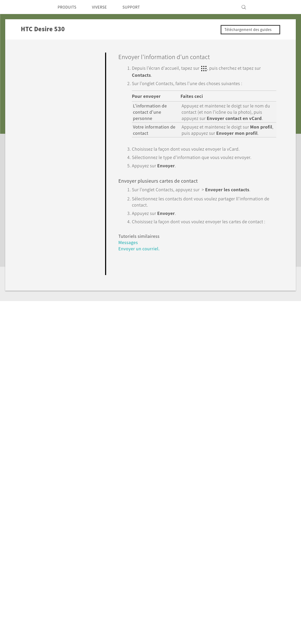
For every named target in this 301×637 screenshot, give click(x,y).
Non (265, 298)
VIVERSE (104, 7)
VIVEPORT (91, 568)
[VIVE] (264, 7)
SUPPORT (138, 7)
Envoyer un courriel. (141, 266)
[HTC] (36, 7)
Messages (128, 259)
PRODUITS (68, 7)
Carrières (232, 568)
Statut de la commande (179, 547)
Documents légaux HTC (248, 611)
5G (83, 535)
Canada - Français (55, 547)
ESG (228, 535)
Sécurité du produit (243, 549)
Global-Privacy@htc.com (235, 623)
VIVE (86, 561)
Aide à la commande (176, 554)
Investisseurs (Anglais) (245, 542)
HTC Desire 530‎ (71, 484)
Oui (244, 298)
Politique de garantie (176, 561)
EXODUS (89, 554)
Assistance (35, 484)
